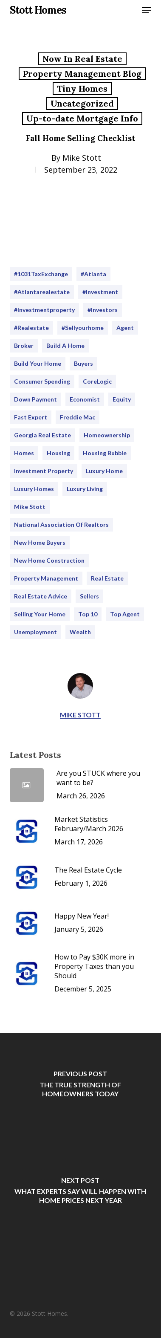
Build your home (37, 363)
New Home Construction (49, 560)
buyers (83, 363)
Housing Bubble (105, 453)
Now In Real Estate (82, 58)
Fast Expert (30, 417)
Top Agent (125, 614)
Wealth (80, 632)
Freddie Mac (77, 417)
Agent (125, 327)
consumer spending (42, 381)
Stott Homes (38, 10)
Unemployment (35, 632)
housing (58, 453)
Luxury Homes (34, 488)
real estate (107, 578)
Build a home (65, 345)
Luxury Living (85, 488)
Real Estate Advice (40, 596)
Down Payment (35, 399)
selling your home (39, 614)
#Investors (103, 309)
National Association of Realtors (61, 524)
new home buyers (39, 542)
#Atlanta (93, 273)
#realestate (31, 327)
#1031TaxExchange (41, 273)
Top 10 (87, 614)
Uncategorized (82, 103)
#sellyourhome (83, 327)
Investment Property (43, 470)
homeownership (107, 435)
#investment (100, 291)
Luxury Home (104, 470)
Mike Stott (81, 158)
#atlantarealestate (42, 291)
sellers (89, 596)
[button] (146, 10)
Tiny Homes (82, 88)
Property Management (46, 578)
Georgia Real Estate (42, 435)
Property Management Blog (82, 73)
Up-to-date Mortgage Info (82, 118)
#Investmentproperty (44, 309)
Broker (24, 345)
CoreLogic (97, 381)
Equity (122, 399)
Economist (85, 399)
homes (24, 453)
